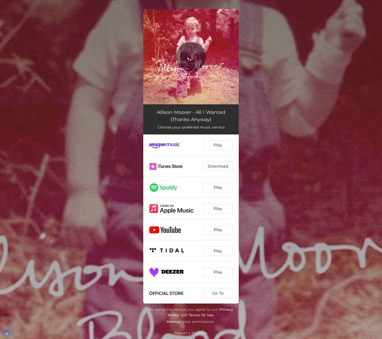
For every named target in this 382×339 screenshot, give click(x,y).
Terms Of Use (201, 315)
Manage (174, 321)
